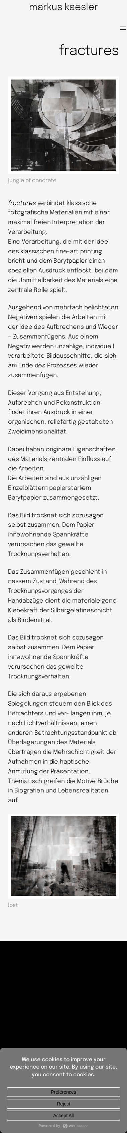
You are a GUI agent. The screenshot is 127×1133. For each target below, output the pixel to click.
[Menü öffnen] (123, 28)
